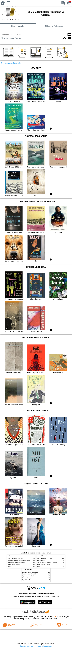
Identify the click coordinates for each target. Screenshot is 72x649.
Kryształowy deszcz (27, 580)
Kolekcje (18, 38)
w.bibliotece (50, 617)
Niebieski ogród (41, 560)
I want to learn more (27, 646)
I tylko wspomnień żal (28, 576)
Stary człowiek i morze (14, 564)
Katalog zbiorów (17, 26)
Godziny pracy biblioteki (11, 63)
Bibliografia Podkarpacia (54, 26)
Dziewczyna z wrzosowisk (43, 564)
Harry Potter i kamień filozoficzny (16, 562)
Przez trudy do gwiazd (28, 578)
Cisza (38, 566)
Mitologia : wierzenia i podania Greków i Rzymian (21, 560)
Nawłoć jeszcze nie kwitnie (29, 574)
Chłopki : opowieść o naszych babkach (47, 562)
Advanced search (7, 38)
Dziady (10, 566)
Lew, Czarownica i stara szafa (15, 558)
